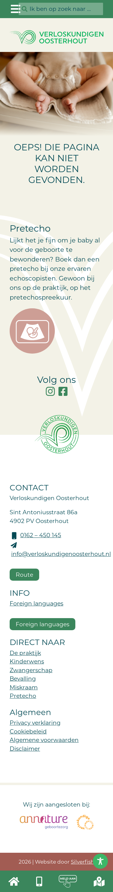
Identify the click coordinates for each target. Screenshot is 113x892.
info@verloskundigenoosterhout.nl (61, 553)
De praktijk (25, 652)
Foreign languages (36, 603)
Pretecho (23, 695)
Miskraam (24, 687)
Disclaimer (25, 748)
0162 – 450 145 (40, 535)
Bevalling (23, 678)
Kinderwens (27, 661)
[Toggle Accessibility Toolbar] (100, 861)
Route (24, 574)
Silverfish (82, 861)
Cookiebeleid (28, 731)
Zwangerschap (31, 670)
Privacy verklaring (35, 722)
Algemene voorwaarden (44, 739)
